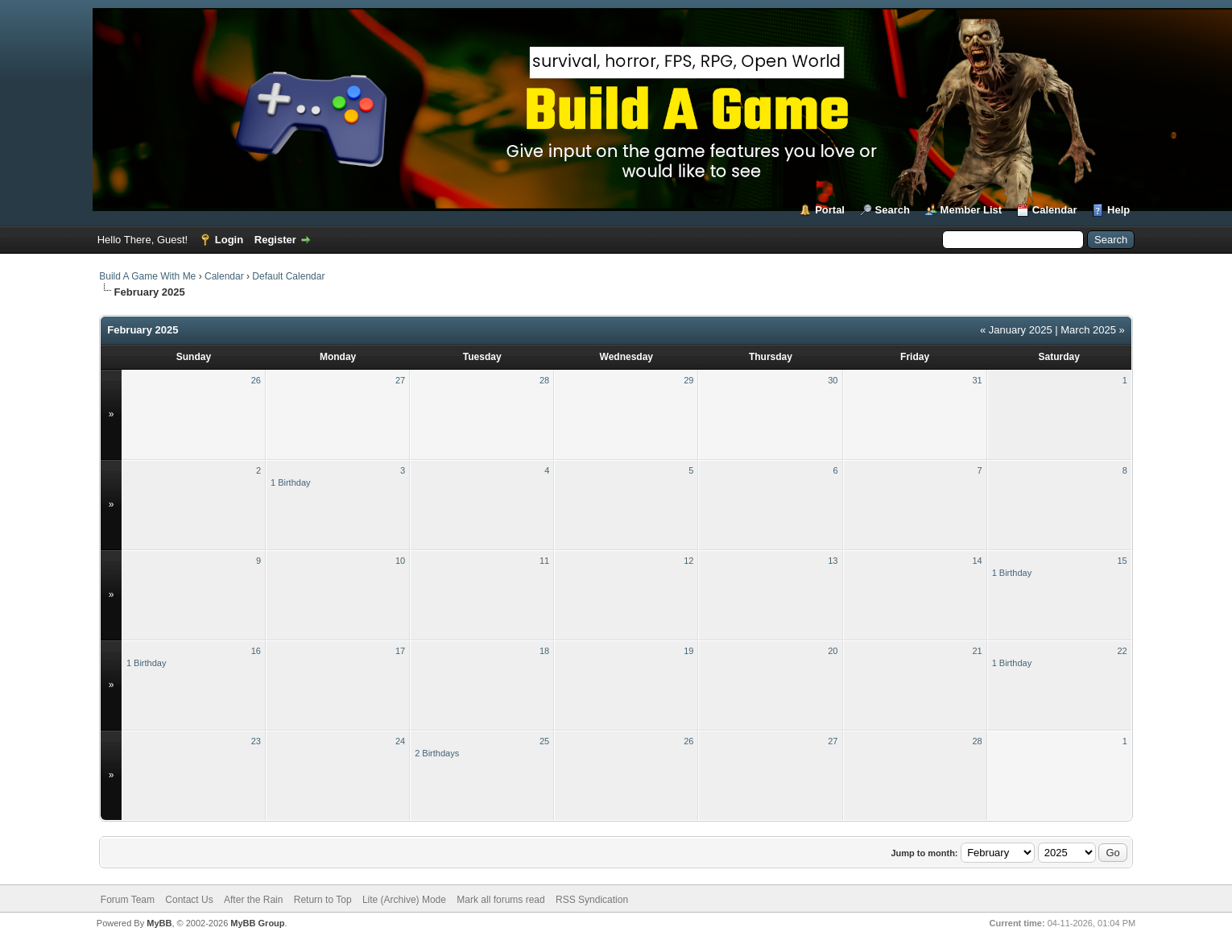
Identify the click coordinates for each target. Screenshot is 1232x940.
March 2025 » (1092, 330)
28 (544, 380)
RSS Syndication (592, 899)
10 (400, 560)
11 (544, 560)
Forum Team (128, 899)
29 (688, 380)
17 (400, 651)
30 (832, 380)
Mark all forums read (500, 899)
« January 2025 (1016, 330)
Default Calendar (288, 276)
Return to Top (323, 899)
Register (275, 240)
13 (832, 560)
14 (977, 560)
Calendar (1054, 210)
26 (256, 380)
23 (256, 741)
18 (544, 651)
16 (256, 651)
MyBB (159, 923)
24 (400, 741)
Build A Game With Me (147, 276)
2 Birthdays (437, 753)
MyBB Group (257, 923)
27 (400, 380)
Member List (972, 210)
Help (1118, 210)
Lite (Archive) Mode (404, 899)
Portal (830, 210)
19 (688, 651)
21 (977, 651)
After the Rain (253, 899)
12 (688, 560)
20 (832, 651)
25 (544, 741)
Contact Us (189, 899)
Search (892, 210)
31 (977, 380)
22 (1122, 651)
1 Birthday (291, 482)
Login (229, 240)
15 (1122, 560)
